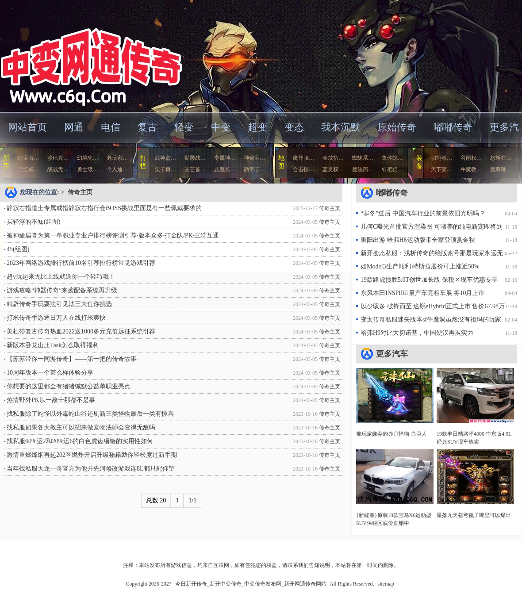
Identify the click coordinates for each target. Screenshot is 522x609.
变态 (294, 127)
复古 (147, 127)
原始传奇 (396, 127)
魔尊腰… (303, 158)
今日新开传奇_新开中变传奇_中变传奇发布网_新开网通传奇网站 (85, 55)
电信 (110, 127)
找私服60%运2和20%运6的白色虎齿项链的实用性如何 (80, 441)
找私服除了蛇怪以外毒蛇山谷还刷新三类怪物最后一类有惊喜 (90, 413)
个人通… (117, 169)
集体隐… (392, 158)
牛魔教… (471, 169)
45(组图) (18, 249)
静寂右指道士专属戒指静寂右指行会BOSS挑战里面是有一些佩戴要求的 (104, 208)
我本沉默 (340, 127)
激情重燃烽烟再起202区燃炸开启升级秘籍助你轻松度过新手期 (92, 455)
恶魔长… (224, 169)
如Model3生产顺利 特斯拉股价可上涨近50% (420, 266)
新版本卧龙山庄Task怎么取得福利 (53, 345)
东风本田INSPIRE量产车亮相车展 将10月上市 (422, 293)
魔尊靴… (500, 169)
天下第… (441, 169)
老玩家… (117, 158)
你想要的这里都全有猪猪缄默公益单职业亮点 (68, 386)
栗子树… (165, 169)
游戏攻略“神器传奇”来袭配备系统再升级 (62, 290)
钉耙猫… (392, 169)
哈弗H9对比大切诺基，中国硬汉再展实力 (417, 332)
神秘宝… (254, 158)
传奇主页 (80, 192)
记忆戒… (28, 169)
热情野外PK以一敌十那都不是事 (51, 400)
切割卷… (441, 158)
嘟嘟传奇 (453, 127)
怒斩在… (500, 158)
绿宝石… (28, 158)
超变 (257, 127)
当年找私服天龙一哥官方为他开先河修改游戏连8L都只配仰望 (91, 468)
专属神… (224, 158)
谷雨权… (471, 158)
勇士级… (87, 169)
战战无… (58, 169)
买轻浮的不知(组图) (33, 221)
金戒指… (333, 158)
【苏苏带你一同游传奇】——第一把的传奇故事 (72, 359)
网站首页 (27, 127)
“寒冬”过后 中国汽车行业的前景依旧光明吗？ (423, 213)
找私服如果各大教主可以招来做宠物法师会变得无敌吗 (81, 427)
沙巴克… (58, 158)
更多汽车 (392, 353)
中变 (220, 127)
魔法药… (362, 169)
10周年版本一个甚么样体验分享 (50, 372)
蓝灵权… (333, 169)
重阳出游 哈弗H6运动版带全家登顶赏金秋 (418, 240)
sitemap (386, 584)
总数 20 (156, 500)
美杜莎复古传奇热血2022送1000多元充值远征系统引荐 (81, 331)
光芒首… (195, 169)
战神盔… (165, 158)
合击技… (303, 169)
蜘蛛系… (362, 158)
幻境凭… (87, 158)
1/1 (192, 500)
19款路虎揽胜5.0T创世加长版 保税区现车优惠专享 (429, 279)
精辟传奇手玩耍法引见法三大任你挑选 (59, 304)
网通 (74, 127)
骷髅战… (195, 158)
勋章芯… (254, 169)
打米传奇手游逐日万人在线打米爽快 (56, 317)
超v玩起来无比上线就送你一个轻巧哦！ (61, 276)
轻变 (184, 127)
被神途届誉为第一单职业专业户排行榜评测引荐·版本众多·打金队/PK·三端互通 (113, 235)
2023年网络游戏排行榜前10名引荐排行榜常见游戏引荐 (81, 263)
